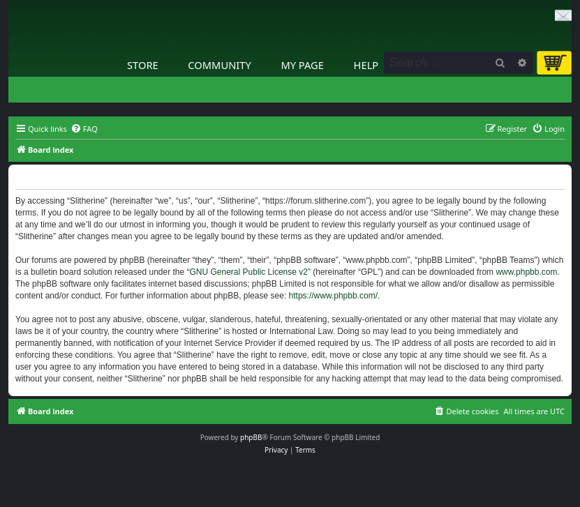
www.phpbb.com (526, 272)
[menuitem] (84, 129)
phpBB (251, 437)
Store (142, 65)
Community (219, 65)
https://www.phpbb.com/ (333, 296)
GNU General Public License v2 (249, 272)
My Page (302, 65)
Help (366, 65)
